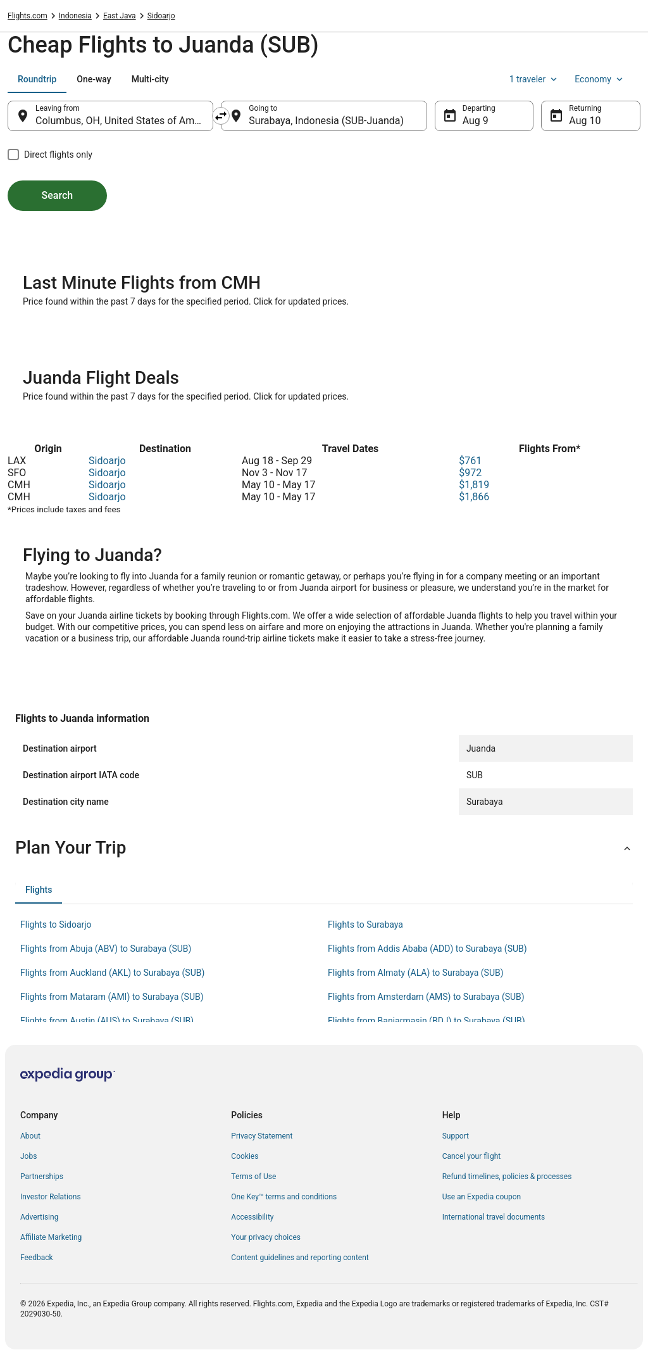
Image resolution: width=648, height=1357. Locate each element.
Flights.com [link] (27, 15)
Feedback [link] (36, 1257)
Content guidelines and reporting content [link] (299, 1257)
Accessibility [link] (252, 1217)
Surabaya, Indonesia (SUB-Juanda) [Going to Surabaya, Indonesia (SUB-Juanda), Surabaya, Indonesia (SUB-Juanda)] (326, 121)
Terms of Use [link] (253, 1176)
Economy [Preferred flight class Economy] (600, 79)
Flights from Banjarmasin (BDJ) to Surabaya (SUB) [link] (426, 1021)
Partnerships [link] (41, 1176)
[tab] (37, 79)
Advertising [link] (39, 1217)
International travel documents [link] (493, 1217)
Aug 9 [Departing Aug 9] (476, 121)
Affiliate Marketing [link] (51, 1237)
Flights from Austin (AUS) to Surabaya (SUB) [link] (107, 1021)
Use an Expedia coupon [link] (481, 1196)
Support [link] (455, 1136)
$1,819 (474, 485)
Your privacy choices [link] (266, 1237)
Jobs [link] (28, 1156)
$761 (470, 461)
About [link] (30, 1136)
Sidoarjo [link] (161, 15)
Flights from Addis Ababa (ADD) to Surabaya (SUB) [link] (427, 949)
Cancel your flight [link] (471, 1156)
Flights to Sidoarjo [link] (56, 924)
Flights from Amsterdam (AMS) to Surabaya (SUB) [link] (426, 997)
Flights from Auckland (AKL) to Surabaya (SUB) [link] (112, 973)
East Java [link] (119, 15)
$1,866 (474, 497)
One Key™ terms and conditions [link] (284, 1196)
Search (57, 195)
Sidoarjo (107, 461)
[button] (324, 848)
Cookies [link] (244, 1156)
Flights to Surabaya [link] (365, 924)
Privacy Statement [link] (261, 1136)
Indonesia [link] (75, 15)
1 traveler (534, 79)
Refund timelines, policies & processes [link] (507, 1176)
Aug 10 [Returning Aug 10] (585, 121)
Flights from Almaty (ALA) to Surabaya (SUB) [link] (416, 973)
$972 (470, 473)
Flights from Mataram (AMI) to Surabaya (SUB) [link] (112, 997)
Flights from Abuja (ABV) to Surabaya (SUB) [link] (105, 949)
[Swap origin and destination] (221, 116)
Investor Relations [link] (50, 1196)
